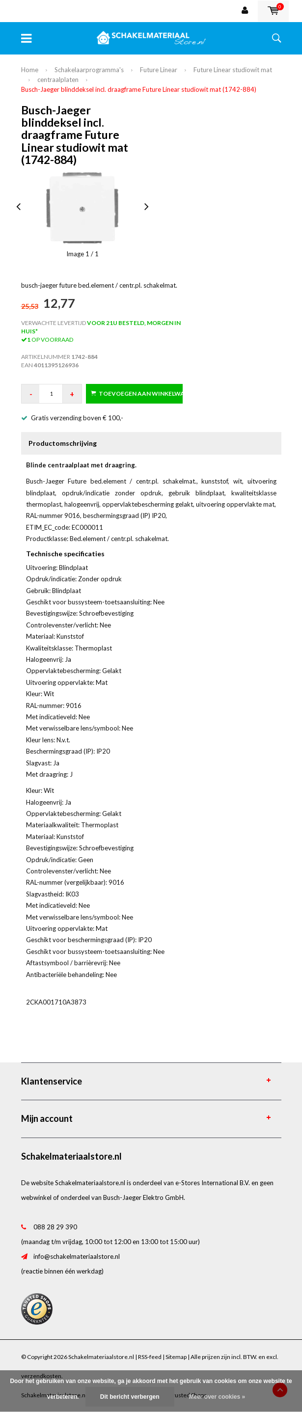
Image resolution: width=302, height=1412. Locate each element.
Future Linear (158, 70)
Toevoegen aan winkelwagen (137, 393)
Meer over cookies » (217, 1396)
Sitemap (176, 1356)
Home (29, 70)
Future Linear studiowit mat (232, 70)
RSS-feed (150, 1356)
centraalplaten (58, 79)
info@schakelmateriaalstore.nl (76, 1256)
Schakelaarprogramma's (89, 70)
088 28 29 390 (55, 1227)
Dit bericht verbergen (130, 1396)
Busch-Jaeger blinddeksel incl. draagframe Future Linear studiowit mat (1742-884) (138, 89)
